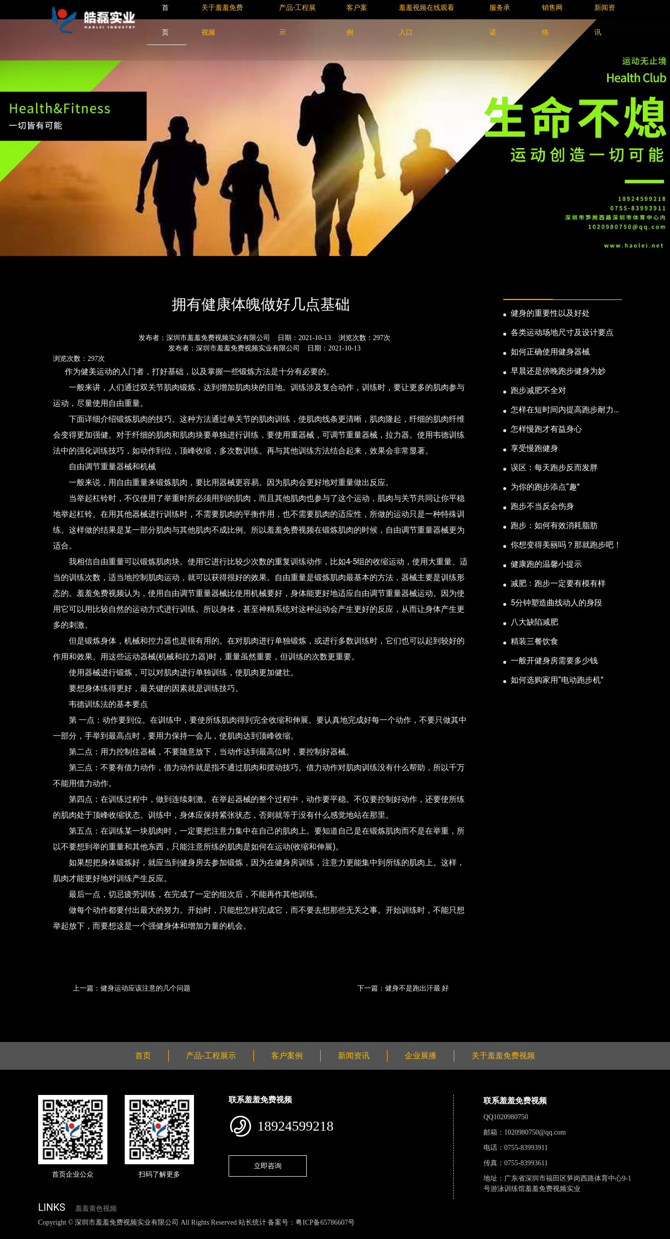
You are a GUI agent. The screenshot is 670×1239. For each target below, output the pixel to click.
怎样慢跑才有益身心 (546, 429)
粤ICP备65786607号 (325, 1222)
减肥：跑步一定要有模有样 (558, 583)
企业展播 (420, 1055)
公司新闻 (130, 277)
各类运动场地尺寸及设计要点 (562, 332)
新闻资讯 (89, 277)
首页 (55, 277)
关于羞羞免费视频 (503, 1055)
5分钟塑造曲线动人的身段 (556, 602)
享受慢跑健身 (534, 448)
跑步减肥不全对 (538, 390)
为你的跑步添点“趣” (545, 487)
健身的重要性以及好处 (550, 313)
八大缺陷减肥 (534, 622)
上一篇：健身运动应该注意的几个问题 (132, 988)
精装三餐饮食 (534, 641)
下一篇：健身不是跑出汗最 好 (403, 988)
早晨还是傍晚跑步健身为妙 (558, 371)
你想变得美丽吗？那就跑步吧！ (566, 544)
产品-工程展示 (211, 1055)
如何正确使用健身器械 (550, 351)
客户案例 (287, 1055)
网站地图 (15, 1233)
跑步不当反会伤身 (542, 506)
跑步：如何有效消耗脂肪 (554, 525)
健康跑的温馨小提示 (546, 564)
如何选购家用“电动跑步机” (557, 680)
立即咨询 (268, 1166)
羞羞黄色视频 (96, 1208)
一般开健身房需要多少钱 (554, 660)
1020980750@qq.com (535, 1132)
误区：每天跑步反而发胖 (554, 467)
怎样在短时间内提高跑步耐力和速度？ (566, 410)
